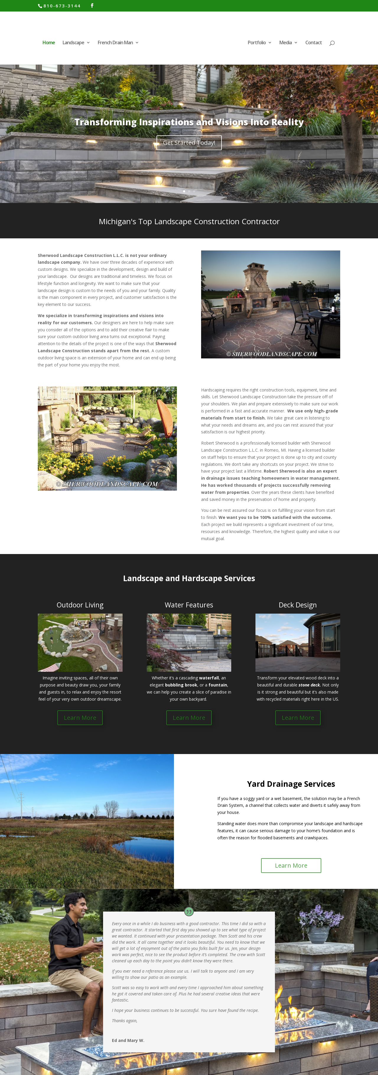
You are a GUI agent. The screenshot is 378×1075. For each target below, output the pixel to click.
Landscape (73, 43)
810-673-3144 (62, 6)
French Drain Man (115, 43)
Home (49, 43)
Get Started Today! (189, 154)
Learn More (80, 718)
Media (285, 43)
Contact (313, 43)
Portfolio (257, 43)
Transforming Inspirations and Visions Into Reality (189, 133)
